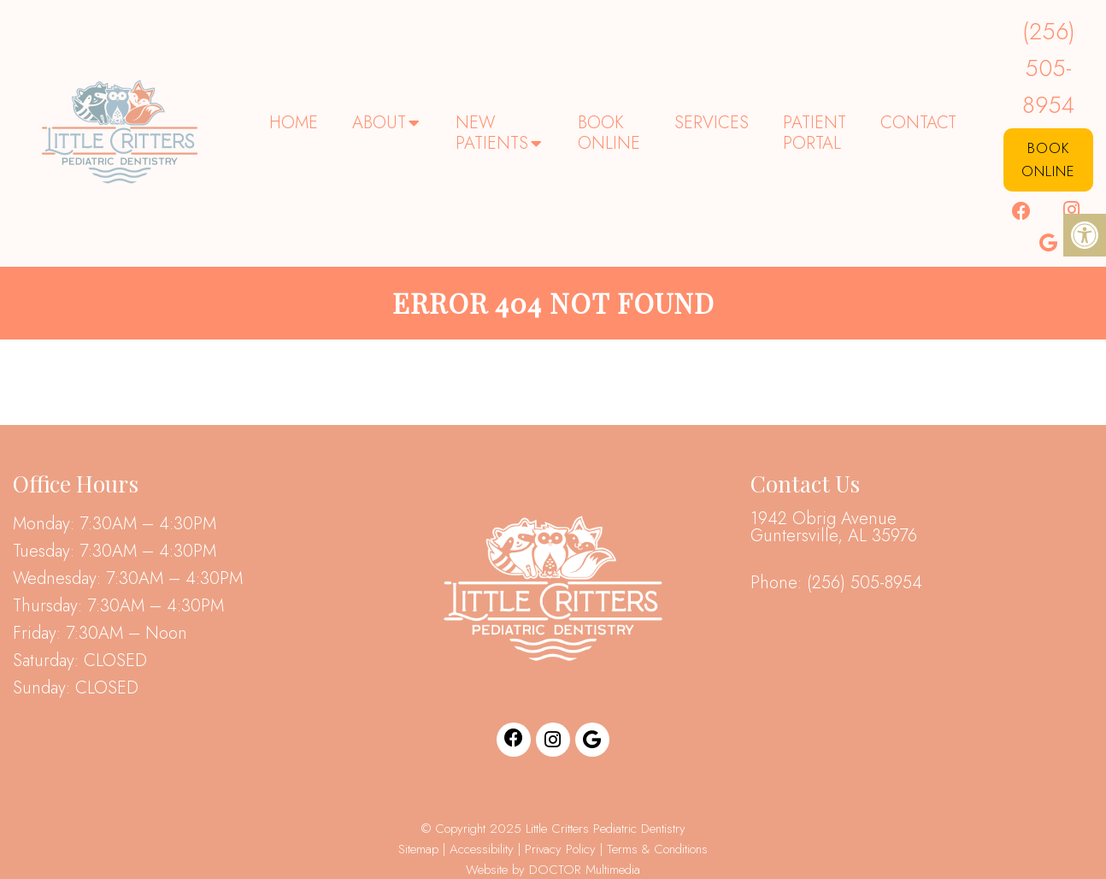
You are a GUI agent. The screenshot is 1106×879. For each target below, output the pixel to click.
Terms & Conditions (657, 849)
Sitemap (418, 849)
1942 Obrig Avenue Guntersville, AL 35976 (833, 527)
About (379, 122)
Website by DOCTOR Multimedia (553, 869)
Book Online (609, 133)
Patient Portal (814, 133)
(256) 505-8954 (1048, 68)
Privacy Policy (562, 849)
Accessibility (482, 849)
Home (293, 122)
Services (711, 122)
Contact (918, 122)
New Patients (492, 133)
